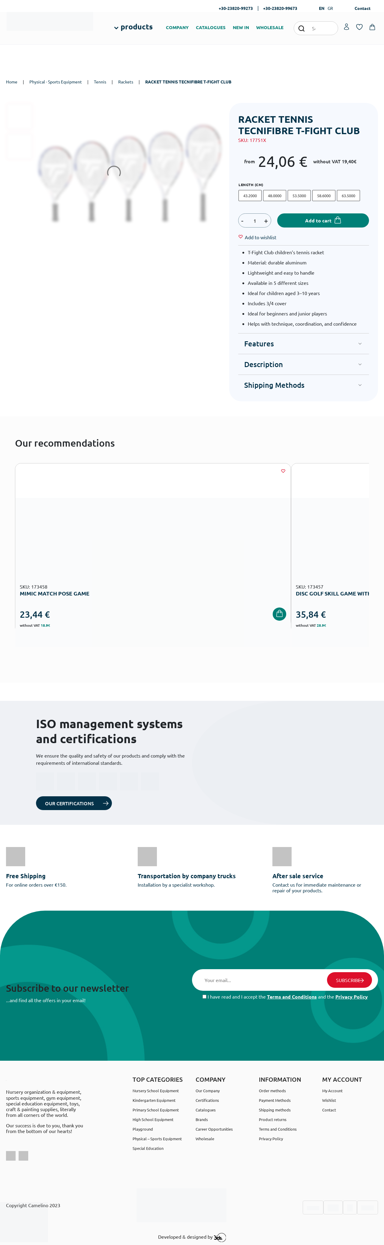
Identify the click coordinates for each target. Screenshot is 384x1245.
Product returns (272, 1119)
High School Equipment (153, 1119)
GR (330, 8)
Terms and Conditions (292, 996)
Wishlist (329, 1100)
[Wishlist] (260, 237)
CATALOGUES (211, 27)
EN (322, 8)
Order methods (272, 1090)
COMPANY (177, 27)
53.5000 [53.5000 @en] (299, 195)
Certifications (207, 1100)
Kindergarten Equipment (154, 1100)
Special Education (148, 1148)
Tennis (100, 81)
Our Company (208, 1090)
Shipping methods (275, 1109)
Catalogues (206, 1109)
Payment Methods (275, 1100)
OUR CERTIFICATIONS (69, 803)
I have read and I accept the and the (285, 996)
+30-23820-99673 (280, 8)
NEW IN (241, 27)
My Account (332, 1090)
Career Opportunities (214, 1129)
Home (11, 81)
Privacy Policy (351, 996)
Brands (202, 1119)
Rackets (125, 81)
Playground (143, 1129)
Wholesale (205, 1138)
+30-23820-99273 (236, 8)
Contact (362, 8)
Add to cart (318, 220)
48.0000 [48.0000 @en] (274, 195)
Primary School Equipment (156, 1109)
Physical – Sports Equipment (157, 1138)
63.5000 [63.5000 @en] (348, 195)
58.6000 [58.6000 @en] (324, 195)
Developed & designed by (192, 1237)
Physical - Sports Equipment (55, 81)
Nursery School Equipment (156, 1090)
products (137, 26)
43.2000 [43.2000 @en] (250, 195)
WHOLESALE (270, 27)
